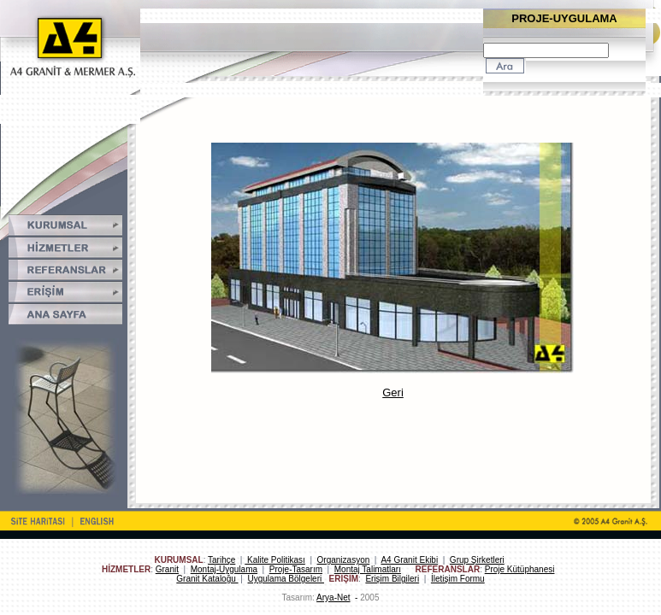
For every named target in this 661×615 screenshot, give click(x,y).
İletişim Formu (458, 578)
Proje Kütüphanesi (520, 569)
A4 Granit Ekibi (409, 560)
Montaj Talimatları (367, 569)
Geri (393, 392)
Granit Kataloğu (207, 578)
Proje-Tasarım (295, 569)
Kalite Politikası (275, 560)
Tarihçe (221, 560)
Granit (167, 569)
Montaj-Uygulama (224, 569)
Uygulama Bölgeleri (286, 578)
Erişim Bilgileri (392, 578)
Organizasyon (343, 560)
